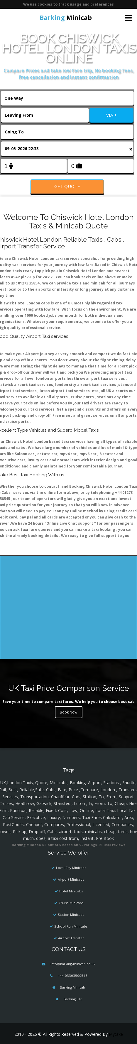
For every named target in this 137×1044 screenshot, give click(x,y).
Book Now (68, 712)
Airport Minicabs (71, 879)
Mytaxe (116, 1034)
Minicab (66, 17)
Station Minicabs (71, 914)
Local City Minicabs (71, 867)
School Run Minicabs (70, 926)
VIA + (111, 115)
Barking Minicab (72, 987)
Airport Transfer (71, 938)
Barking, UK (72, 999)
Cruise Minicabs (71, 903)
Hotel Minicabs (71, 891)
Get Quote (67, 186)
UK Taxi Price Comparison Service (68, 688)
